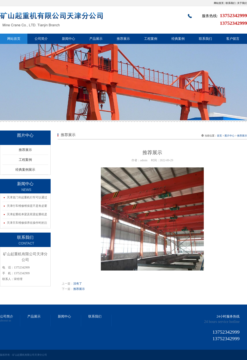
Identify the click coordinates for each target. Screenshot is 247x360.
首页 (219, 135)
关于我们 (242, 3)
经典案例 (178, 38)
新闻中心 (68, 38)
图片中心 (229, 135)
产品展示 (96, 38)
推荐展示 (123, 38)
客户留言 (232, 38)
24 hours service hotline (222, 322)
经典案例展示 (25, 169)
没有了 (77, 283)
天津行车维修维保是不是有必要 (27, 205)
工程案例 (150, 38)
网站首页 (219, 3)
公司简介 (41, 38)
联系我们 (230, 3)
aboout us (5, 320)
